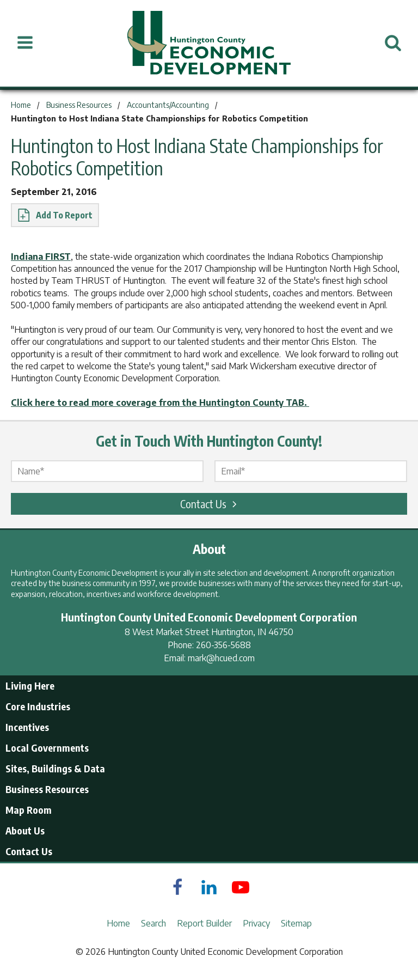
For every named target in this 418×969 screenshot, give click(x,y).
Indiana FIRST (41, 256)
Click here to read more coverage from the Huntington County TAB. (160, 402)
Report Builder (204, 923)
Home (118, 923)
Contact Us (210, 503)
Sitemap (296, 923)
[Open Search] (393, 43)
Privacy (256, 923)
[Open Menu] (25, 43)
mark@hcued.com (221, 658)
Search (153, 923)
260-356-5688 (223, 644)
